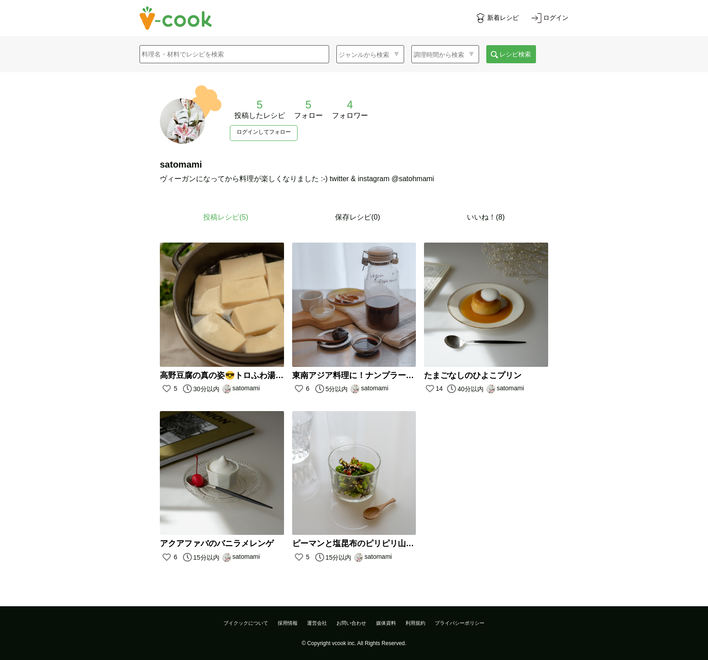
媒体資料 (386, 623)
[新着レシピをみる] (497, 18)
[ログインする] (549, 18)
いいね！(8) (486, 217)
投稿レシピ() (225, 217)
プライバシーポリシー (459, 623)
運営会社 (317, 623)
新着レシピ (503, 17)
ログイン (555, 17)
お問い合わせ (351, 623)
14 (434, 388)
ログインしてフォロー (264, 132)
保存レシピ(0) (357, 217)
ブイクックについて (246, 623)
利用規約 (415, 623)
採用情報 (288, 623)
